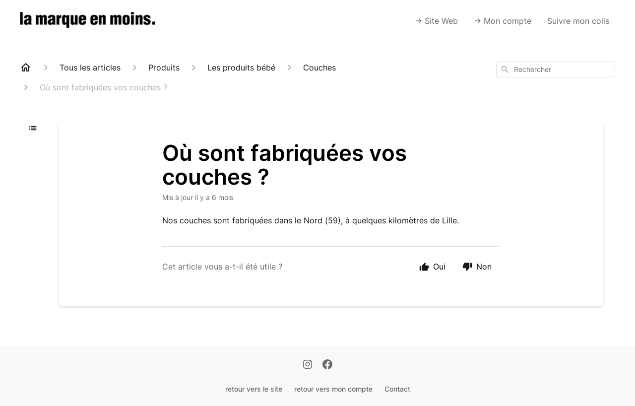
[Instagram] (308, 365)
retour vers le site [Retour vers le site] (253, 389)
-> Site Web (436, 21)
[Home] (26, 67)
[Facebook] (327, 365)
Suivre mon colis (578, 21)
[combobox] (555, 69)
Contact (397, 389)
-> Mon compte (502, 21)
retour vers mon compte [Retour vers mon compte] (333, 389)
